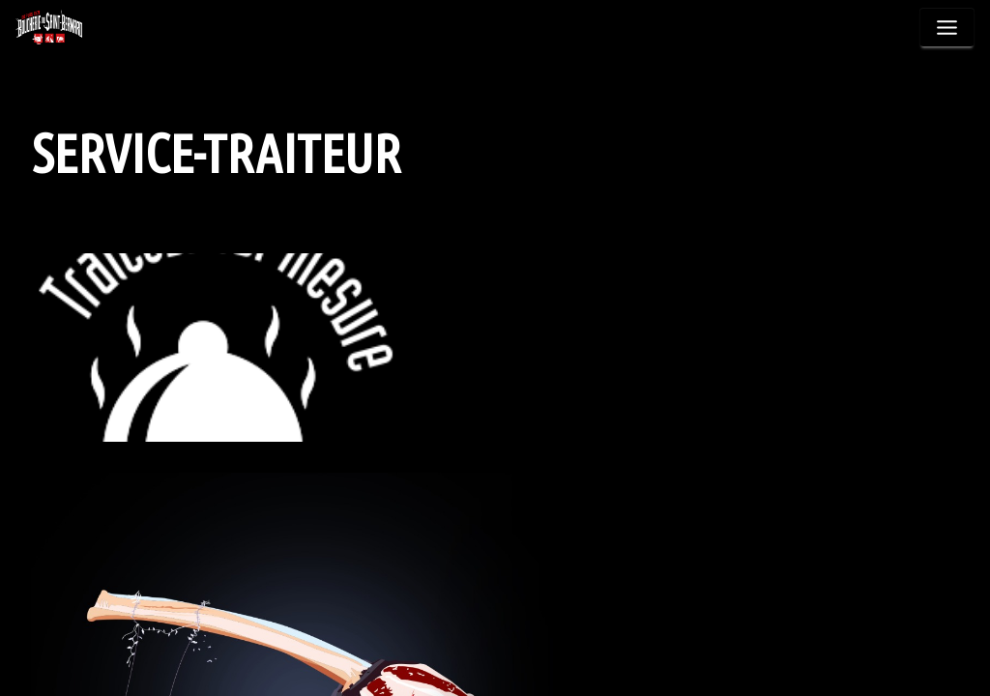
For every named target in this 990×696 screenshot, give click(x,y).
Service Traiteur (815, 45)
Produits (568, 45)
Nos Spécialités (679, 45)
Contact (926, 45)
